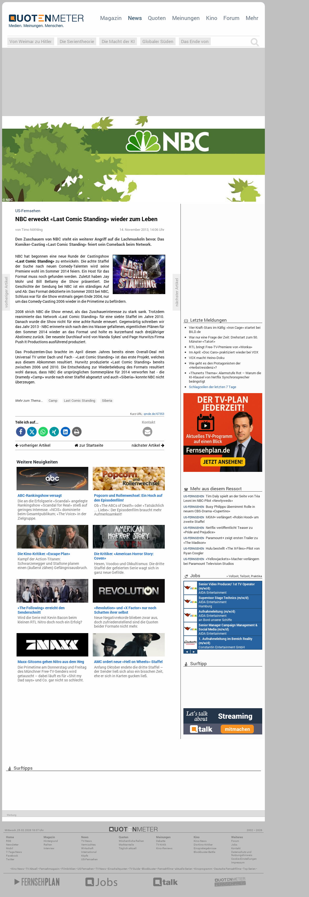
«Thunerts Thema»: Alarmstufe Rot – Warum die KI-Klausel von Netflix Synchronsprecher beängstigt (225, 377)
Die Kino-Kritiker (203, 844)
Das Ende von (195, 41)
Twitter (10, 859)
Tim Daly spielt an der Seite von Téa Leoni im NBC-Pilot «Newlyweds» (221, 498)
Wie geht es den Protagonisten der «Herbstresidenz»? (214, 365)
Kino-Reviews (164, 848)
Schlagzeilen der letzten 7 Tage (212, 386)
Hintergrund (51, 841)
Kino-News (200, 841)
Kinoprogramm (203, 868)
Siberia (107, 400)
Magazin (111, 18)
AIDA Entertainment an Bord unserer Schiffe (219, 587)
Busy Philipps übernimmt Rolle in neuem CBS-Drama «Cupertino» (219, 508)
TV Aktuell (32, 868)
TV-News (86, 841)
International (89, 852)
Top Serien (249, 868)
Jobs (234, 844)
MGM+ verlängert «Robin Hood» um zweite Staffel (221, 519)
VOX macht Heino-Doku (206, 357)
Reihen (48, 844)
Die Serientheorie (77, 41)
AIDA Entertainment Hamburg (216, 601)
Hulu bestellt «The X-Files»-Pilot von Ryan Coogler (221, 550)
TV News (101, 868)
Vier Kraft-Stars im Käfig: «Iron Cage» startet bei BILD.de (224, 329)
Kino (211, 18)
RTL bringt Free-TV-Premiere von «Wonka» (220, 347)
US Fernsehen (86, 868)
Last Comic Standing (79, 400)
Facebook (12, 855)
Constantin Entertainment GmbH (218, 642)
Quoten (157, 18)
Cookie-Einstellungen (244, 859)
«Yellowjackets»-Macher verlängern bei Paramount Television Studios (221, 561)
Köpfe (84, 855)
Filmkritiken (68, 868)
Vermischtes (88, 844)
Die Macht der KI (118, 41)
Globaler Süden (157, 41)
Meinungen (186, 18)
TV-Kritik (161, 844)
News (135, 18)
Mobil (9, 848)
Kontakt (235, 848)
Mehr (252, 18)
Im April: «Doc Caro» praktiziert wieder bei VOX (223, 352)
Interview (49, 848)
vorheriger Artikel (32, 445)
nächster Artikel (148, 445)
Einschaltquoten (117, 868)
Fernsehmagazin (49, 868)
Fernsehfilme (165, 868)
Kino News (17, 868)
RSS (8, 841)
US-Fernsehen (89, 859)
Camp (53, 400)
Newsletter (12, 844)
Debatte (160, 841)
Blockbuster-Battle (204, 852)
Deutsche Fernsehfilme (227, 868)
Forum (231, 18)
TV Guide (134, 868)
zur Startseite (89, 445)
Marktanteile (126, 844)
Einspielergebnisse (205, 848)
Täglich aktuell (128, 848)
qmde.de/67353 (154, 414)
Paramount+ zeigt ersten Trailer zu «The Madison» (220, 540)
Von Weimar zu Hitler (30, 41)
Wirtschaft (87, 848)
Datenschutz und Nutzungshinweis (241, 853)
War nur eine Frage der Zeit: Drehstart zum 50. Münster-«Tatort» (223, 339)
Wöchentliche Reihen (131, 841)
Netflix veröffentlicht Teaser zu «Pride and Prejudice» (218, 529)
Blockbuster (149, 868)
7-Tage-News (14, 852)
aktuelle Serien (183, 868)
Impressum (238, 862)
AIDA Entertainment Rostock (221, 628)
